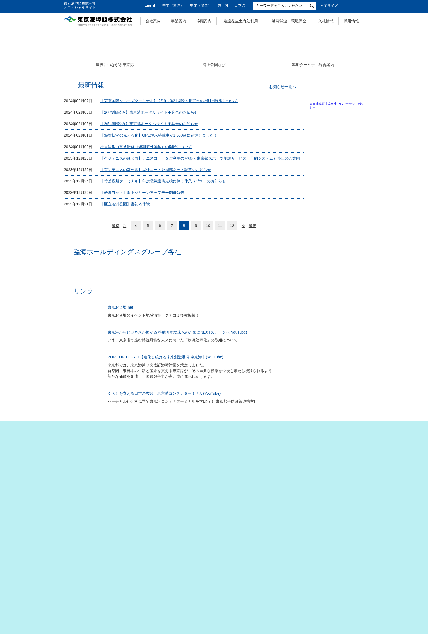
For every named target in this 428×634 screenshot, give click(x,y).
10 (208, 320)
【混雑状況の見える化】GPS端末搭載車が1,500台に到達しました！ (158, 229)
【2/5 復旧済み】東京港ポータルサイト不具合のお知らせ (149, 218)
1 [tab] (208, 142)
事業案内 (178, 21)
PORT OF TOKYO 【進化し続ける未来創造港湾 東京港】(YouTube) (168, 475)
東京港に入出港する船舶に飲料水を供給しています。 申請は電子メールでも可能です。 (340, 450)
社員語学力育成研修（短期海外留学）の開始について (146, 241)
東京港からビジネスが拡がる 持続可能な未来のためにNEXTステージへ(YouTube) (180, 442)
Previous (64, 84)
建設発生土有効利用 (241, 21)
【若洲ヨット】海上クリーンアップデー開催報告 (142, 287)
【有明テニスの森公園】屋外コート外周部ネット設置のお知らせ (155, 264)
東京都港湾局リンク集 (330, 521)
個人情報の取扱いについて (148, 602)
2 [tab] (214, 142)
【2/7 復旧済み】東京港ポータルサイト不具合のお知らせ (149, 206)
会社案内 (153, 21)
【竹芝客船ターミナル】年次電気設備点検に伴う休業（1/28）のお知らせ (163, 275)
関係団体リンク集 (327, 484)
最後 (252, 320)
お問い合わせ (302, 602)
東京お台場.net (123, 412)
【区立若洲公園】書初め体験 (125, 298)
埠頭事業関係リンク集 (330, 492)
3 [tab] (220, 142)
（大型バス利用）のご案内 (340, 387)
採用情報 (351, 21)
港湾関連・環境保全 (289, 21)
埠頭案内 (204, 21)
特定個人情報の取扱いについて (211, 602)
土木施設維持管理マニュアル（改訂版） (343, 421)
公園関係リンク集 (327, 512)
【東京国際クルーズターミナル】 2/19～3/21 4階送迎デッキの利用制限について (169, 195)
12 (232, 320)
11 (220, 320)
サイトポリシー (264, 602)
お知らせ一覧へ (282, 181)
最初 (115, 320)
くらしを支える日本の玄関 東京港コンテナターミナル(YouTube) (166, 511)
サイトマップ (101, 602)
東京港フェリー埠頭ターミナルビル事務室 (340, 403)
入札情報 (326, 21)
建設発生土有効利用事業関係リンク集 (337, 502)
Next (364, 84)
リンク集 (334, 602)
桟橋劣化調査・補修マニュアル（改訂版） (343, 429)
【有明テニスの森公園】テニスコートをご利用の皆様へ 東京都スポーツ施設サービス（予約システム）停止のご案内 (200, 252)
